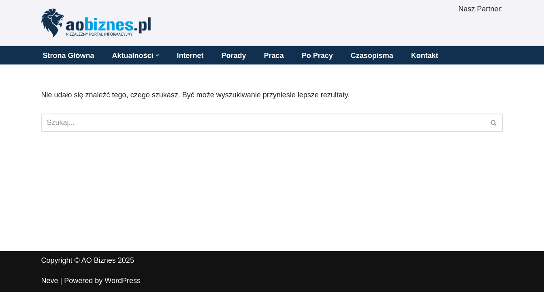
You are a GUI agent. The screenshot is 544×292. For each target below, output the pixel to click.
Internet (190, 56)
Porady (234, 56)
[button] (157, 55)
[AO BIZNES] (96, 23)
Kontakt (424, 56)
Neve (49, 281)
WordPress (123, 281)
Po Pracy (317, 56)
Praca (274, 56)
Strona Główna (68, 56)
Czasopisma (372, 56)
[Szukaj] (263, 123)
